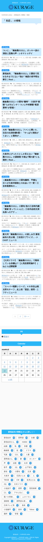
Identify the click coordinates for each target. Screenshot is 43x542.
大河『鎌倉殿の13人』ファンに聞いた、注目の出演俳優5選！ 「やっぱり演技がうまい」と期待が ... (21, 133)
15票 (13, 140)
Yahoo (33, 509)
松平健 (16, 114)
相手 (27, 114)
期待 (23, 246)
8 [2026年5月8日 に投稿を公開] (27, 362)
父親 (22, 272)
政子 (39, 164)
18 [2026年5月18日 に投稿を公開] (5, 371)
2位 (7, 484)
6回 (14, 57)
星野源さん (10, 459)
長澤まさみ (33, 480)
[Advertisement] (21, 34)
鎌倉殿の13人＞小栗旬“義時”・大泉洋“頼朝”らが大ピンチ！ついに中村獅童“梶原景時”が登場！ (21, 105)
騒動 (21, 166)
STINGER (28, 539)
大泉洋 (19, 218)
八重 (26, 57)
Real (24, 83)
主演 (31, 471)
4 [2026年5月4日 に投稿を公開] (4, 362)
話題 (17, 463)
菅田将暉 (35, 488)
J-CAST (14, 244)
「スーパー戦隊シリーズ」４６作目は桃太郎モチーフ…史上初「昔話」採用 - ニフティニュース (21, 289)
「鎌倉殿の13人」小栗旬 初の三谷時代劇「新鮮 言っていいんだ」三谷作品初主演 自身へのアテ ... (21, 209)
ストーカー (21, 296)
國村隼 (33, 112)
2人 (7, 492)
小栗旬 (31, 85)
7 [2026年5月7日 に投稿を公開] (21, 362)
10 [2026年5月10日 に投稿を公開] (38, 362)
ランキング (26, 94)
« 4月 (10, 380)
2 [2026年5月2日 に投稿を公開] (32, 358)
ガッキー (35, 459)
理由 (25, 272)
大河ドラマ (9, 85)
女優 (15, 85)
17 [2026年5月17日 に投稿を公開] (38, 366)
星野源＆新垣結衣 (24, 501)
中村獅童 (14, 112)
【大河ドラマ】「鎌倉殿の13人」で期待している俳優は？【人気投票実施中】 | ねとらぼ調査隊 (21, 263)
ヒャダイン (29, 296)
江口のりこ (22, 114)
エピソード (19, 57)
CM (19, 480)
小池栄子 (32, 164)
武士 (22, 192)
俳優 (28, 446)
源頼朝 (26, 192)
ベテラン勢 (20, 244)
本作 (26, 246)
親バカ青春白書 (11, 497)
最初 (35, 218)
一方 (26, 244)
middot (15, 296)
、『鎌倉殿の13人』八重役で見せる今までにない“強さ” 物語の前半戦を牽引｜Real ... (21, 76)
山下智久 (30, 467)
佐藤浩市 (21, 112)
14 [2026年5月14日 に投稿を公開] (21, 366)
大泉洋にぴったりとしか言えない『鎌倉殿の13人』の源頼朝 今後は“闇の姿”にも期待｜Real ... (21, 157)
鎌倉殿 (6, 220)
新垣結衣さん (30, 140)
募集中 (6, 337)
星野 (22, 488)
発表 (26, 505)
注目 (12, 59)
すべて (18, 164)
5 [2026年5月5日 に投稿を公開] (10, 362)
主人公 (28, 83)
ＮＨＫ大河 (7, 300)
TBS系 (8, 480)
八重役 (20, 140)
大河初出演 (37, 244)
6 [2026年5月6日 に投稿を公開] (15, 362)
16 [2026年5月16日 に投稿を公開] (33, 366)
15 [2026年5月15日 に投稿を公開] (27, 366)
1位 (18, 467)
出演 (28, 463)
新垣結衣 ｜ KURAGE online (21, 534)
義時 (31, 114)
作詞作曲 (7, 298)
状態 (11, 166)
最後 (36, 140)
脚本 (35, 192)
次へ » (26, 316)
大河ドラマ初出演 (27, 270)
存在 (7, 246)
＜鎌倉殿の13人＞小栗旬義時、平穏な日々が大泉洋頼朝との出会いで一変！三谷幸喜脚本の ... (21, 183)
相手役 (30, 298)
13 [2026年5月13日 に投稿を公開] (16, 366)
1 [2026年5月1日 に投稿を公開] (27, 358)
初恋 (30, 57)
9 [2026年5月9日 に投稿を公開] (32, 362)
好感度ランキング (22, 85)
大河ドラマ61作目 (10, 218)
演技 (16, 59)
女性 (35, 270)
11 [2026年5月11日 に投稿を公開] (5, 366)
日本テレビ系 (11, 505)
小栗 (39, 57)
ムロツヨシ (28, 497)
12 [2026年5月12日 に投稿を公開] (10, 366)
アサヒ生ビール (21, 492)
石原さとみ (23, 476)
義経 (34, 114)
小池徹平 (9, 509)
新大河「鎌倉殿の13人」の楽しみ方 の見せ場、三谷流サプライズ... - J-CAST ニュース (21, 237)
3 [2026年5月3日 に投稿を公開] (38, 358)
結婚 (7, 446)
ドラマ (30, 450)
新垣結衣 (4, 59)
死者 (9, 59)
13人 (14, 83)
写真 (7, 454)
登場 (18, 514)
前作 (22, 509)
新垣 (7, 471)
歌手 (7, 467)
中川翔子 (35, 296)
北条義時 (34, 57)
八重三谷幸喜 (25, 190)
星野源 (23, 438)
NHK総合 (19, 83)
